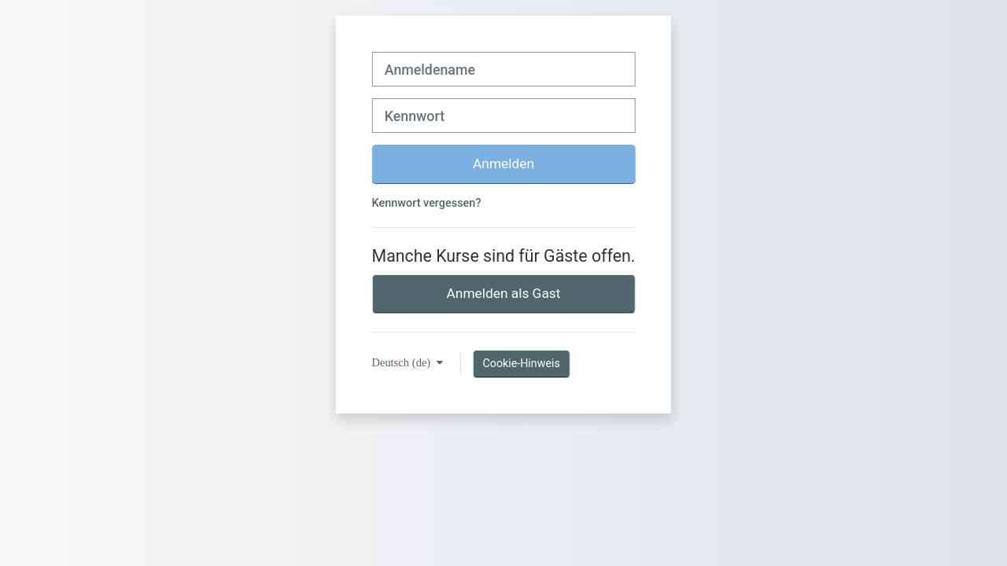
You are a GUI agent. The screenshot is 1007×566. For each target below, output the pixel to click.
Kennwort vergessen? (426, 203)
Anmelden (503, 163)
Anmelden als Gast (504, 293)
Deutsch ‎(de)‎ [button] (403, 362)
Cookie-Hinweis (520, 363)
